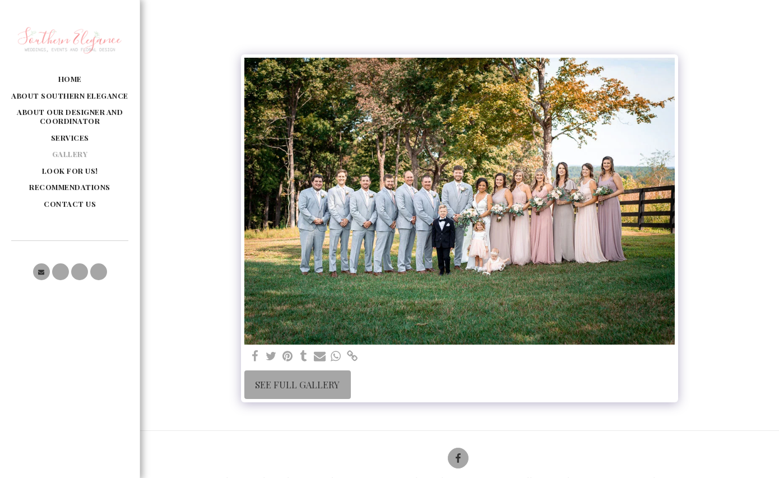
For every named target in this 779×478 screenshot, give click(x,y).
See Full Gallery (297, 384)
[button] (41, 271)
